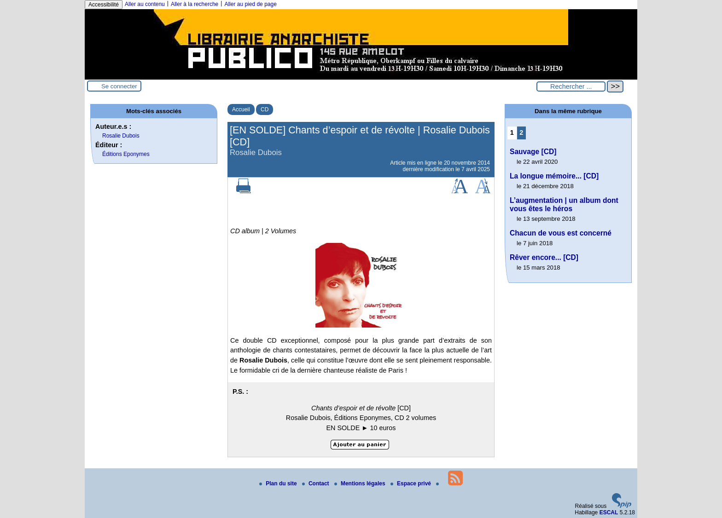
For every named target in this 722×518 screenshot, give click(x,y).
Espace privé (411, 483)
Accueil (241, 109)
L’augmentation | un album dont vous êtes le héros (564, 204)
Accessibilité (103, 4)
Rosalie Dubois (121, 135)
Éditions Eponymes (126, 154)
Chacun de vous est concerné (560, 233)
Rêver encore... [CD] (544, 257)
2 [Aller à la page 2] (521, 132)
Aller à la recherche (194, 4)
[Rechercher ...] (571, 86)
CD (264, 109)
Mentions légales (360, 483)
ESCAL (609, 512)
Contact (316, 483)
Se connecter (119, 86)
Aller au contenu (145, 4)
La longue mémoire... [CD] (554, 176)
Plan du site (278, 483)
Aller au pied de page (250, 4)
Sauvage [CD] (533, 151)
